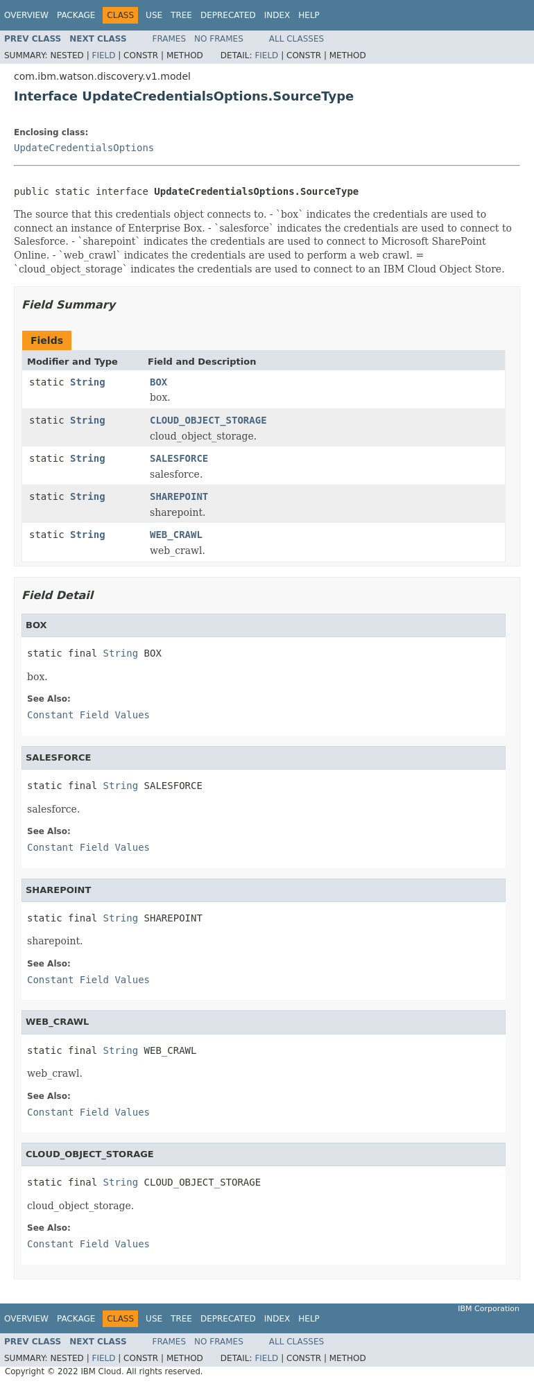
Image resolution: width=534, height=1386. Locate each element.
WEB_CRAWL (176, 534)
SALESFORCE (179, 458)
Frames (170, 39)
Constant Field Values (88, 714)
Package (76, 15)
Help (309, 15)
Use (154, 15)
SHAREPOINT (179, 496)
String (87, 382)
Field (103, 55)
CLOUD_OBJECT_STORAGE (208, 420)
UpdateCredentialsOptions (84, 147)
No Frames (218, 39)
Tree (181, 15)
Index (277, 15)
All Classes (296, 39)
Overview (26, 15)
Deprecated (228, 15)
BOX (158, 382)
